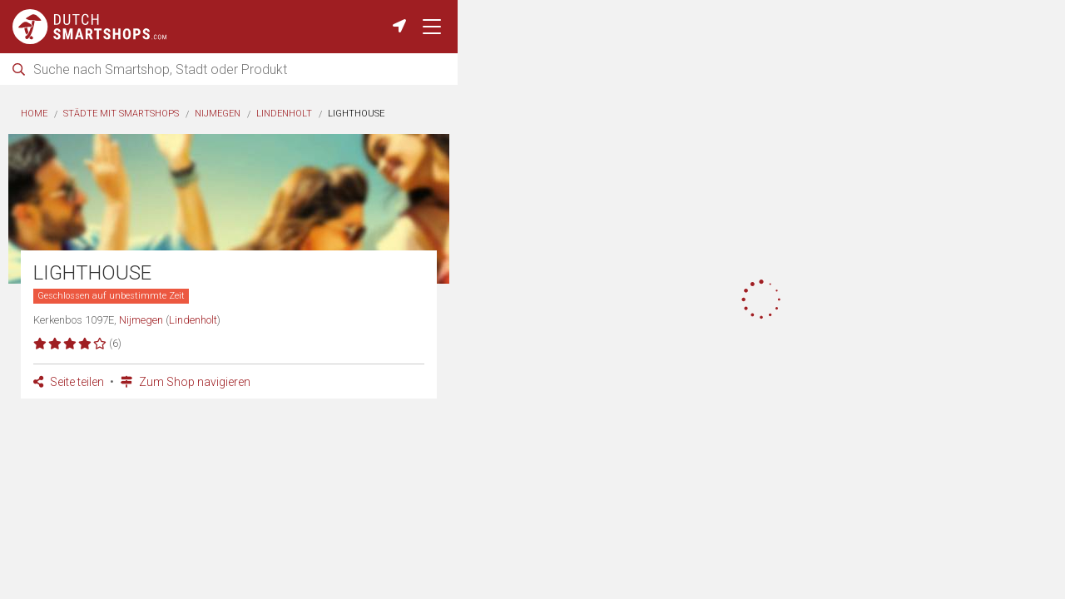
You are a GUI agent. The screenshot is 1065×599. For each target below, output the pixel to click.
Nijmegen (217, 113)
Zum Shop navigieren (185, 382)
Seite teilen (68, 382)
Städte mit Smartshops (121, 113)
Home (34, 113)
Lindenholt (284, 113)
